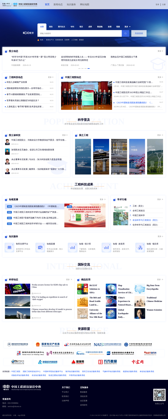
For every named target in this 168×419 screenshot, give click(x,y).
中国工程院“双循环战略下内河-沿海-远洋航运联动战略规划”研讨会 (36, 218)
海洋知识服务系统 (72, 371)
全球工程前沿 (139, 211)
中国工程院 (15, 371)
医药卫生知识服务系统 (91, 371)
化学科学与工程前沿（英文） (146, 225)
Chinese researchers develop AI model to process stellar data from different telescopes (52, 310)
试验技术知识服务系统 (20, 375)
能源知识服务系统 (130, 371)
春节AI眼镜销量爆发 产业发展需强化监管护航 (25, 94)
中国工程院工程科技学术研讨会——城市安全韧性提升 (36, 223)
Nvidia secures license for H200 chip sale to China (50, 286)
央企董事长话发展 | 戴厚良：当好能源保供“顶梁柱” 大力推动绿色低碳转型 (39, 169)
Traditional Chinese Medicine (154, 299)
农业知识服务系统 (39, 375)
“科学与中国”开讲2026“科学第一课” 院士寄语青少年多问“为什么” (33, 58)
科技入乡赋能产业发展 (17, 82)
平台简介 (65, 392)
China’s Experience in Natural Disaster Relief (125, 302)
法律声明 (65, 401)
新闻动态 (58, 4)
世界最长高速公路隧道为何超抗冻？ (23, 100)
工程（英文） (139, 206)
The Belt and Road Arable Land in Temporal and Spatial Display (96, 302)
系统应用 (83, 396)
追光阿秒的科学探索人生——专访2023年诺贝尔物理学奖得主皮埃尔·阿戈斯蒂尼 (83, 58)
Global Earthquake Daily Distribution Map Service (125, 314)
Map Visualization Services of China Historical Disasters (125, 289)
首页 (47, 4)
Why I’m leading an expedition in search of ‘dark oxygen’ (49, 298)
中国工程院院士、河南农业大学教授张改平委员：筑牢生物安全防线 (39, 140)
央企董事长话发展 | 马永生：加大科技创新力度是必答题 (36, 159)
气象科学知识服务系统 (111, 371)
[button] (79, 68)
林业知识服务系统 (147, 371)
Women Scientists (154, 310)
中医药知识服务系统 (77, 375)
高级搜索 (139, 33)
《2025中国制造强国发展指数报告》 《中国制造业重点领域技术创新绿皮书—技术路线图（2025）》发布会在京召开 (134, 103)
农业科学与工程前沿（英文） (146, 220)
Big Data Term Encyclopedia (153, 287)
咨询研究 (83, 405)
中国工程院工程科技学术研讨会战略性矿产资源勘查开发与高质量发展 (36, 212)
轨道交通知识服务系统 (57, 375)
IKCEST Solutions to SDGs (94, 289)
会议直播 (83, 401)
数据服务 (83, 392)
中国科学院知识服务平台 (53, 371)
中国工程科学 (139, 215)
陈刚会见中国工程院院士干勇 (124, 57)
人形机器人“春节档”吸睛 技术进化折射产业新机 (25, 106)
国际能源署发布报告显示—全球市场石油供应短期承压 (25, 88)
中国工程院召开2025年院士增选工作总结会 (134, 92)
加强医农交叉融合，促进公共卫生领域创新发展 (32, 150)
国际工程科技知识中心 (32, 371)
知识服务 (71, 4)
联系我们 (65, 396)
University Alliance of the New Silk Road (95, 313)
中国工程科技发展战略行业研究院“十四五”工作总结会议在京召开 (134, 82)
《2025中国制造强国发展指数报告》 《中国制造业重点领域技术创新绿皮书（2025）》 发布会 (36, 206)
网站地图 (84, 4)
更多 (160, 51)
